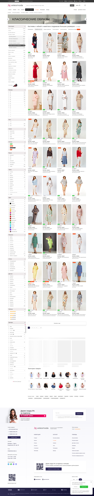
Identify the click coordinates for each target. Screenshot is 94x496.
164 (17, 123)
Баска (17, 294)
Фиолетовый (17, 229)
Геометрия (17, 250)
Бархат (17, 188)
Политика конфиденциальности (78, 455)
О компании (36, 448)
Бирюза (17, 224)
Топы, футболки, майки (16, 62)
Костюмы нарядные (17, 41)
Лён (17, 173)
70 (10, 110)
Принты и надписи (17, 255)
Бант (17, 292)
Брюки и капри (16, 52)
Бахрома (17, 283)
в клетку (71, 396)
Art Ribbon (17, 362)
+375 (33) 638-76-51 (13, 429)
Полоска (17, 240)
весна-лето (17, 131)
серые (55, 396)
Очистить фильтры (17, 381)
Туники (16, 80)
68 (10, 108)
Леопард (17, 246)
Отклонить (75, 486)
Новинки (14, 9)
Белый (17, 199)
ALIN (17, 338)
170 (17, 125)
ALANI (17, 334)
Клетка (17, 238)
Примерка (74, 445)
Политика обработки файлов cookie (78, 453)
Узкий (17, 166)
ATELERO (13, 366)
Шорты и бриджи (16, 82)
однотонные (60, 396)
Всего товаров (16, 28)
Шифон (17, 179)
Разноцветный (17, 231)
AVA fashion (17, 370)
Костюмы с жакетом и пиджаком (17, 45)
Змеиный (17, 248)
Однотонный (17, 253)
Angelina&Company (17, 357)
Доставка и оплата (82, 9)
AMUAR (11, 345)
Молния (17, 277)
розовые (46, 396)
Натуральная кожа (13, 192)
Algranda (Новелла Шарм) (17, 336)
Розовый (17, 212)
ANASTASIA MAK (17, 349)
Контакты (35, 445)
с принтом (66, 396)
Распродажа (42, 9)
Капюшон (17, 279)
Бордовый (17, 218)
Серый (17, 201)
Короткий (17, 160)
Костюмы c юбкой (16, 34)
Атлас (17, 194)
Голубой (17, 226)
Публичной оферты (67, 416)
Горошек (17, 244)
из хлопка (81, 396)
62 (17, 103)
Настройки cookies (80, 492)
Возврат (73, 448)
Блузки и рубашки (16, 50)
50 (17, 92)
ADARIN (17, 328)
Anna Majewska (17, 361)
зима (17, 136)
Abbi (17, 326)
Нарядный (17, 263)
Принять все (84, 486)
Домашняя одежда (16, 74)
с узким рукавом (46, 398)
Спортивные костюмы (16, 70)
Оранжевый (17, 211)
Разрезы (17, 276)
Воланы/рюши (17, 296)
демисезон (17, 138)
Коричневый (17, 220)
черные (51, 396)
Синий (17, 227)
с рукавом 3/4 (62, 398)
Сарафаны (16, 76)
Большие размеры (29, 9)
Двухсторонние (13, 289)
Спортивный (17, 266)
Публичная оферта (75, 450)
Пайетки (17, 281)
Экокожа (17, 181)
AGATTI (12, 330)
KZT (77, 479)
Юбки (16, 54)
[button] (85, 381)
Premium (22, 9)
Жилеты (16, 64)
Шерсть (17, 175)
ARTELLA (17, 364)
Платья (16, 30)
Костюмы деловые (17, 36)
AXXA (11, 376)
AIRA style (17, 332)
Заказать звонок (14, 437)
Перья (17, 287)
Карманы (17, 305)
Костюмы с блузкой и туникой (17, 43)
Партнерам (36, 450)
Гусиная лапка (17, 252)
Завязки (17, 300)
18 (40, 327)
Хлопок (17, 172)
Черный (17, 203)
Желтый (17, 209)
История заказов (75, 440)
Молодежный (17, 268)
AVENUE (11, 374)
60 (17, 101)
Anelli (17, 355)
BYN (74, 479)
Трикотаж (17, 185)
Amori (11, 343)
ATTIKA (11, 368)
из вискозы (30, 398)
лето (17, 134)
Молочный (17, 205)
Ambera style (17, 342)
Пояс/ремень (17, 285)
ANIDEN (17, 359)
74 (10, 114)
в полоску (76, 396)
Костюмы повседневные (17, 38)
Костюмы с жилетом (17, 47)
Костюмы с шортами (16, 72)
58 (17, 99)
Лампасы (17, 304)
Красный (17, 216)
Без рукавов (17, 162)
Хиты (19, 9)
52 (17, 94)
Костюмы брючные (16, 32)
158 (10, 121)
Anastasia (17, 347)
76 (10, 116)
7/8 (17, 157)
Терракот (17, 214)
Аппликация (17, 291)
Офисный (17, 265)
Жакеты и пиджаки (16, 56)
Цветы (17, 237)
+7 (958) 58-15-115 (12, 434)
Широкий (17, 164)
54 (17, 95)
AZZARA (17, 377)
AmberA (11, 340)
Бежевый (17, 207)
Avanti (11, 372)
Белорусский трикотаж (54, 427)
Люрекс (17, 183)
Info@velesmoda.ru (12, 451)
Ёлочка (11, 242)
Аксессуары (16, 85)
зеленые (41, 396)
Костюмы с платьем (16, 60)
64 (17, 105)
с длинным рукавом (37, 398)
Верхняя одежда (16, 78)
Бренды (47, 9)
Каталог (10, 9)
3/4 (17, 159)
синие (37, 396)
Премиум (17, 270)
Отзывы (75, 9)
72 (10, 112)
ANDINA (11, 351)
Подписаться (79, 413)
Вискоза (17, 177)
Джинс (17, 186)
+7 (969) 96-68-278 (12, 431)
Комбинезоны (16, 68)
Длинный (17, 155)
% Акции (37, 9)
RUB (80, 479)
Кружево (17, 302)
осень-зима (17, 133)
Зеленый (17, 222)
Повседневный (17, 261)
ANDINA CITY (17, 353)
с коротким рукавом (54, 398)
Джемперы (16, 58)
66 (17, 107)
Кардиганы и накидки (16, 66)
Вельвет (11, 190)
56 (17, 97)
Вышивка (17, 298)
